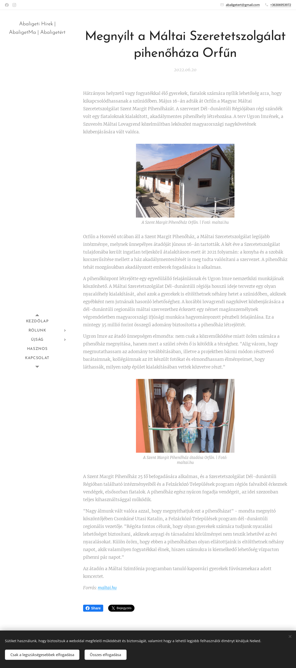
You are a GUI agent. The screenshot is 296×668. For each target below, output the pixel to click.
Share (93, 608)
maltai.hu (107, 588)
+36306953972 (280, 4)
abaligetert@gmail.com (243, 4)
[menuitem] (37, 321)
